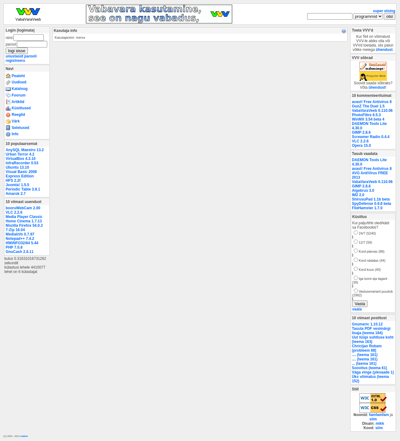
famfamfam (379, 415)
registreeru (15, 60)
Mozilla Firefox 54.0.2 (24, 225)
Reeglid (15, 114)
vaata (357, 309)
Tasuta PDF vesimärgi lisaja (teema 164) (371, 330)
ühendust (384, 49)
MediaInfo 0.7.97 (20, 234)
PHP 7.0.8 (14, 247)
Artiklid (15, 102)
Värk (13, 121)
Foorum (16, 95)
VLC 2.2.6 (14, 212)
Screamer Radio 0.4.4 (370, 137)
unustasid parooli (21, 56)
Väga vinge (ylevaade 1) (373, 372)
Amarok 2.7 (16, 193)
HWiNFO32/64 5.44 (22, 243)
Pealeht (15, 76)
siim (373, 419)
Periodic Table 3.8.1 (23, 189)
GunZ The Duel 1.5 (368, 106)
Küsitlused (18, 108)
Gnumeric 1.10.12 (367, 324)
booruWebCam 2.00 (23, 208)
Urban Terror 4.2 (20, 154)
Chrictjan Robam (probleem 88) (367, 348)
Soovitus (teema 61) (369, 368)
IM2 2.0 (358, 195)
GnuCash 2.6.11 (19, 252)
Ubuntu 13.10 (17, 167)
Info (12, 134)
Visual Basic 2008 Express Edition (21, 174)
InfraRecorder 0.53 (22, 163)
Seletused (17, 128)
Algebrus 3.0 (363, 190)
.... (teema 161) (365, 355)
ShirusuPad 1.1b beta (371, 199)
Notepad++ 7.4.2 (20, 238)
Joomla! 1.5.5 (17, 185)
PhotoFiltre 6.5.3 (366, 115)
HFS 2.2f (13, 180)
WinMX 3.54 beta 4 (368, 119)
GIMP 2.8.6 (361, 132)
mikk (380, 423)
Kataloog (17, 89)
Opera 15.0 (361, 145)
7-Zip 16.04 (15, 230)
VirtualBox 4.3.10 (21, 158)
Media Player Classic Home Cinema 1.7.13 (24, 219)
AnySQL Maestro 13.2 (25, 150)
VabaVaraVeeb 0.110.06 (372, 110)
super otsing (384, 11)
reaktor (24, 436)
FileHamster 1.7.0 (367, 208)
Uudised (16, 82)
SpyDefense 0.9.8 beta (371, 203)
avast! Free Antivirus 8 (372, 102)
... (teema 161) (364, 363)
